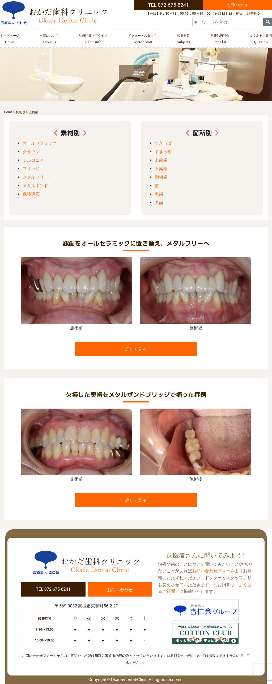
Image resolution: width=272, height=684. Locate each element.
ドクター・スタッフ (142, 39)
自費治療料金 (220, 39)
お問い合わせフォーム (213, 570)
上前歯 (161, 160)
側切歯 (161, 177)
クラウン (31, 151)
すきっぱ (163, 143)
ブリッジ (31, 168)
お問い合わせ (237, 5)
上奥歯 (161, 168)
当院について (49, 39)
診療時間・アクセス (93, 39)
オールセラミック (40, 143)
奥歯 (159, 194)
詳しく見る (136, 349)
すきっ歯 (163, 151)
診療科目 (183, 39)
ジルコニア (33, 160)
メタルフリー (35, 177)
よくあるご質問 (261, 39)
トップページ (9, 39)
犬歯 (159, 202)
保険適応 (31, 194)
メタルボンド (35, 185)
